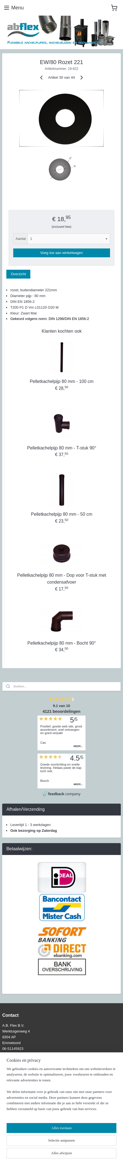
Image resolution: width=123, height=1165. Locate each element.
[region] (61, 1091)
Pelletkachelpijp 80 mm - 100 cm (61, 381)
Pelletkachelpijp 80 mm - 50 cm (61, 514)
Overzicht (18, 274)
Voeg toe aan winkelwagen (61, 253)
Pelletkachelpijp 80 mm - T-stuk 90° (61, 447)
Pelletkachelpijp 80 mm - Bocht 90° (61, 642)
